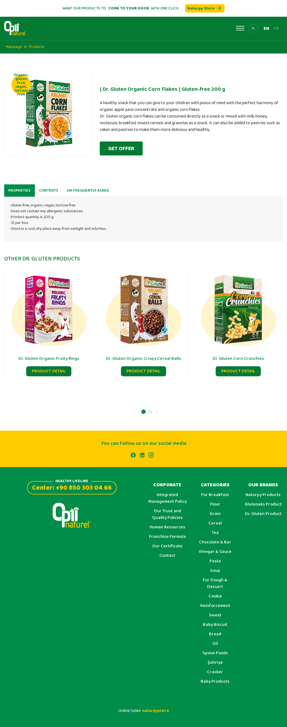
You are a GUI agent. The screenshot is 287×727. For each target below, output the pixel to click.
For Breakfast (215, 495)
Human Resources (167, 527)
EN (266, 28)
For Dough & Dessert (215, 583)
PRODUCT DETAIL (49, 375)
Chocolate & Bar (215, 542)
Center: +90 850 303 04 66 (72, 487)
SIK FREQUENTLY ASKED (88, 195)
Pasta (215, 561)
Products (36, 47)
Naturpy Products (263, 495)
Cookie (215, 596)
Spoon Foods (215, 653)
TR (276, 28)
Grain (215, 514)
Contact (167, 555)
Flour (215, 504)
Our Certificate (167, 546)
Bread (215, 634)
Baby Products (215, 681)
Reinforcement (215, 605)
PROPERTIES (19, 195)
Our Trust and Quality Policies (167, 514)
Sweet (215, 615)
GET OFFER (121, 148)
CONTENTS (48, 195)
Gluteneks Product (263, 504)
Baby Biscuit (215, 624)
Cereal (215, 523)
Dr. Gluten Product (263, 514)
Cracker (215, 672)
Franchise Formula (167, 536)
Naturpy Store (204, 8)
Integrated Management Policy (167, 498)
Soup (215, 570)
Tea (215, 533)
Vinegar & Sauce (215, 551)
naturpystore (155, 710)
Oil (215, 643)
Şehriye (215, 662)
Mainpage (14, 47)
